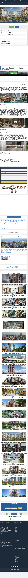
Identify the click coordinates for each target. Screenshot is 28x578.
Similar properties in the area (5, 270)
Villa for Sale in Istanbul (4, 527)
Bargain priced (2, 529)
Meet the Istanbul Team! (6, 256)
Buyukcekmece (17, 557)
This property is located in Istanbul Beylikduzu (11, 236)
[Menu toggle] (24, 3)
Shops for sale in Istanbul (4, 528)
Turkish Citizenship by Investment (5, 530)
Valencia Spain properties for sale (5, 539)
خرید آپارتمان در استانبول (4, 543)
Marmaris (16, 539)
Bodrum (16, 530)
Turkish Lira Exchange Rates (19, 547)
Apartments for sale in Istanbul (5, 526)
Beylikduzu (16, 549)
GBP (21, 0)
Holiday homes (2, 533)
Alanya (16, 531)
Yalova (16, 538)
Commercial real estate (4, 531)
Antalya (16, 528)
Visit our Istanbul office (18, 542)
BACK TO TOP (22, 522)
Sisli (15, 560)
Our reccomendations (3, 534)
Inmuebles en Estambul (4, 547)
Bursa (15, 533)
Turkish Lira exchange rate (14, 266)
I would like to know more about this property (13, 217)
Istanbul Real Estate (3, 5)
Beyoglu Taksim (17, 556)
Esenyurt (16, 558)
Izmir (15, 529)
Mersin (16, 532)
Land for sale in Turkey (4, 538)
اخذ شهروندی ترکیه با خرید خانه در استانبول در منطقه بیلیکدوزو (14, 222)
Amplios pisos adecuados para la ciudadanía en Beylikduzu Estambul (14, 228)
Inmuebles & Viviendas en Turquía (5, 546)
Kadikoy (16, 559)
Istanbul (16, 526)
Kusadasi (16, 527)
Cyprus (16, 534)
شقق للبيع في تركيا (3, 544)
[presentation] (1, 14)
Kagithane (16, 550)
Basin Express (17, 555)
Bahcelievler (16, 561)
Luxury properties (3, 532)
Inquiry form (16, 541)
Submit (14, 181)
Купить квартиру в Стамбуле (5, 542)
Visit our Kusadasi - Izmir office (19, 543)
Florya (16, 551)
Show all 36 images (14, 73)
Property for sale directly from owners (6, 545)
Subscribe (20, 508)
